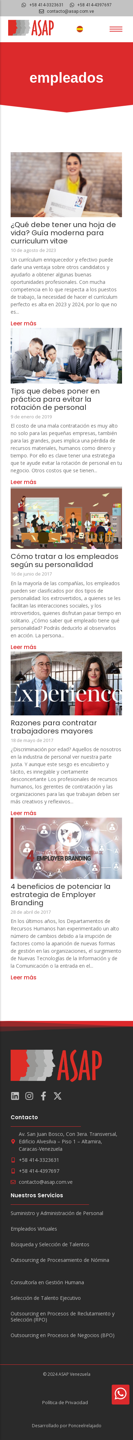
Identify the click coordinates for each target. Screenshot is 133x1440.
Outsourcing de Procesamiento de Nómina (60, 1260)
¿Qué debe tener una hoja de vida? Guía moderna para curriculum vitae (63, 233)
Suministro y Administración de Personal (57, 1213)
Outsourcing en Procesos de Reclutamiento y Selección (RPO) (63, 1317)
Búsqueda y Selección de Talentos (50, 1245)
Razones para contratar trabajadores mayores (54, 727)
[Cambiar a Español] (80, 29)
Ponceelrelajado (84, 1426)
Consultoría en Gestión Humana (47, 1283)
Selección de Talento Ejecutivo (46, 1298)
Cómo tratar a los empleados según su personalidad (64, 561)
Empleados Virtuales (34, 1229)
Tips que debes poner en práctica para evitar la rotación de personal (55, 399)
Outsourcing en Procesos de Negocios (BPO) (63, 1335)
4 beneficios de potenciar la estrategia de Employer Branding (61, 895)
